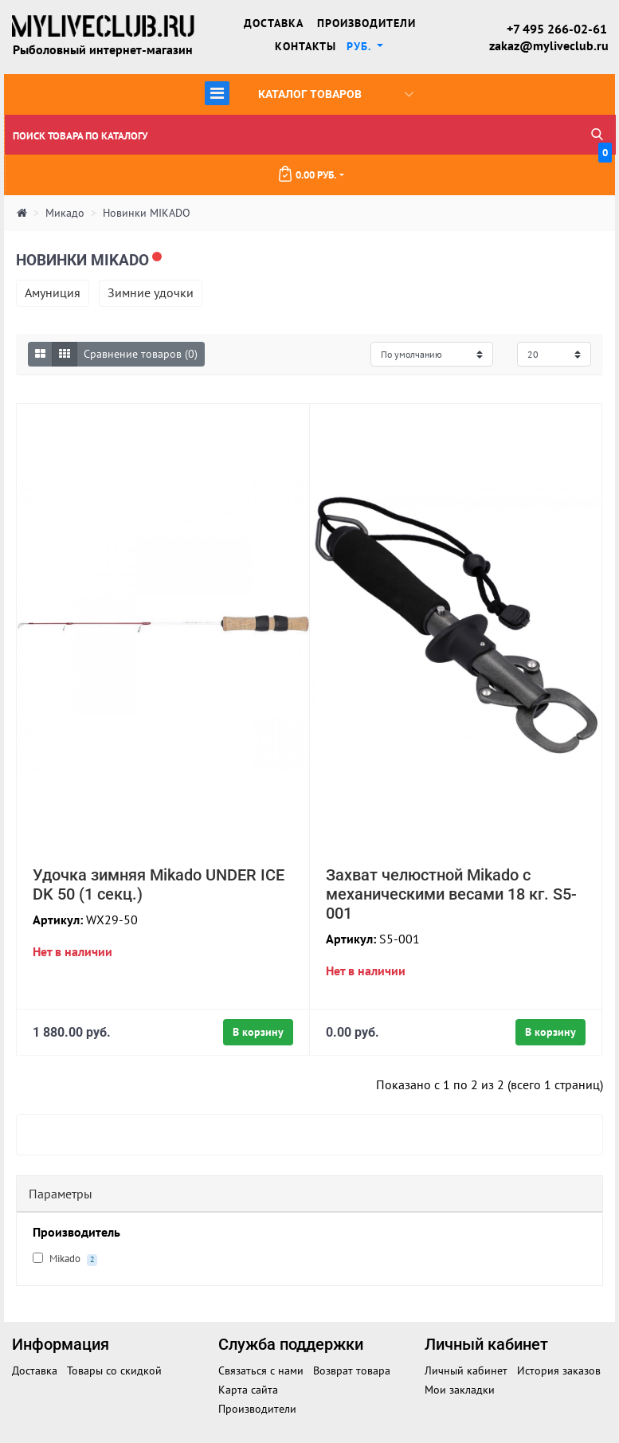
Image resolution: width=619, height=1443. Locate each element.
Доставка (274, 23)
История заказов (559, 1370)
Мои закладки (460, 1389)
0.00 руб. (444, 168)
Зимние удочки (151, 292)
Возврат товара (351, 1370)
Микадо (64, 213)
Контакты (305, 46)
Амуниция (52, 292)
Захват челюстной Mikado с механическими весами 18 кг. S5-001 (451, 894)
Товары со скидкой (114, 1370)
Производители (366, 23)
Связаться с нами (261, 1370)
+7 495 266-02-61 (557, 29)
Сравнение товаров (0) (141, 354)
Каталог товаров (309, 92)
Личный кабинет (466, 1370)
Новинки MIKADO (146, 213)
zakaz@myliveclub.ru (548, 45)
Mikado (65, 1259)
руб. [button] (360, 46)
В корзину (258, 1032)
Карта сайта (248, 1389)
